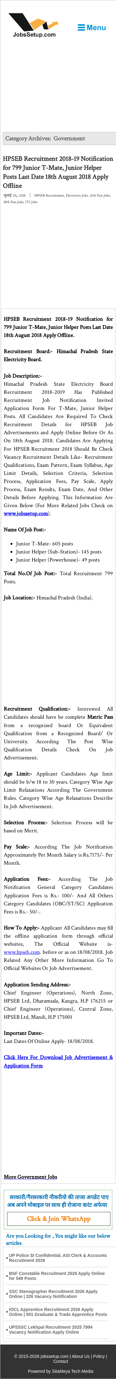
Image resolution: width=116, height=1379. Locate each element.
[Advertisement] (58, 85)
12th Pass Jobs (100, 195)
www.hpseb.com (22, 952)
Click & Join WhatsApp (58, 1218)
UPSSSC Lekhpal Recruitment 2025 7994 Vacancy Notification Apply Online (50, 1330)
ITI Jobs (31, 202)
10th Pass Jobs (13, 202)
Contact (60, 1361)
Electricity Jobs (77, 195)
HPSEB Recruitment (49, 195)
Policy (99, 1356)
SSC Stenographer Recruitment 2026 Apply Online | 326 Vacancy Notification (53, 1294)
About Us (81, 1356)
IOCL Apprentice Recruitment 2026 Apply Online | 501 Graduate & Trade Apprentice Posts (58, 1312)
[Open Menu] (91, 27)
